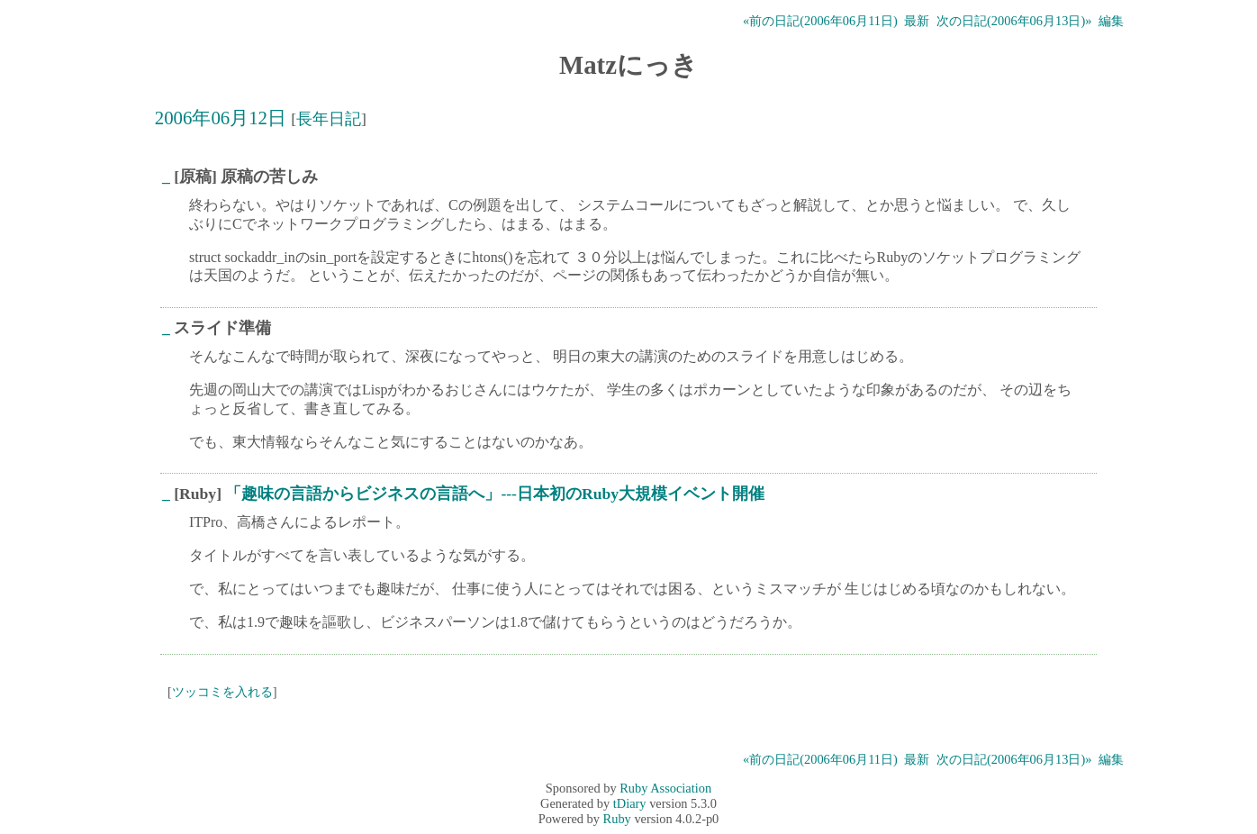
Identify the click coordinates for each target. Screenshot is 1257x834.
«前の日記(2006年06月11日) (820, 21)
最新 (916, 21)
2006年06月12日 (220, 117)
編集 (1111, 21)
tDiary (630, 803)
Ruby (617, 818)
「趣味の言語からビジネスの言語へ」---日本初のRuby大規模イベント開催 (494, 494)
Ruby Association (665, 788)
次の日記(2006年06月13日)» (1013, 21)
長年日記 (328, 119)
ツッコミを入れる (222, 691)
